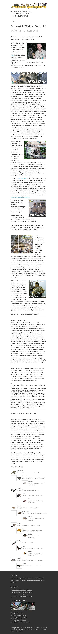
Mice (29, 499)
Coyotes (30, 534)
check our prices (22, 178)
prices (12, 55)
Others (24, 564)
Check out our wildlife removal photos (22, 592)
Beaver (19, 523)
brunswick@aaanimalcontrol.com (22, 11)
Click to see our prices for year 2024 (22, 590)
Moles (19, 506)
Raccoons (20, 470)
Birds (18, 541)
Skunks (19, 488)
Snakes (30, 551)
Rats (23, 493)
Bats (23, 546)
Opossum (30, 481)
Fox (23, 528)
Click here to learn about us (19, 594)
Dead (18, 558)
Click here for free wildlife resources (22, 596)
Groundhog (25, 511)
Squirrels (24, 476)
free (29, 62)
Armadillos (31, 516)
